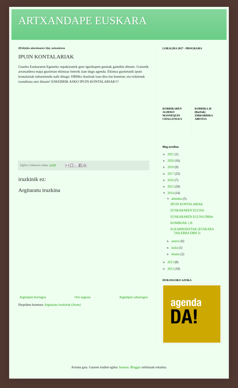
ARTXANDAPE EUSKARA (82, 20)
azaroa (175, 241)
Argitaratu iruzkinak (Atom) (62, 304)
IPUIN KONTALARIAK (186, 204)
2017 (171, 173)
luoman (124, 367)
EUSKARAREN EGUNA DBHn (191, 217)
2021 (171, 154)
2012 (171, 269)
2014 (171, 193)
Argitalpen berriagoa (32, 297)
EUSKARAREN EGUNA (187, 210)
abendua (177, 198)
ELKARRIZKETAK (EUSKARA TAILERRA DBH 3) (192, 231)
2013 (171, 262)
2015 (171, 186)
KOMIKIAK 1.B (181, 223)
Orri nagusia (83, 297)
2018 (171, 167)
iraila (174, 247)
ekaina (175, 254)
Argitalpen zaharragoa (133, 297)
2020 (171, 160)
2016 (171, 180)
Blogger (135, 367)
